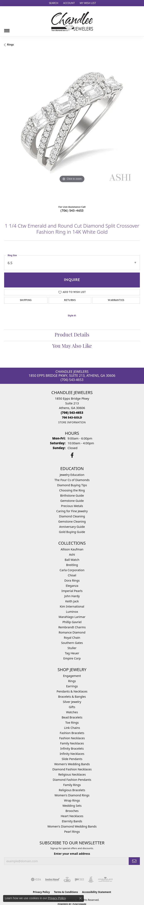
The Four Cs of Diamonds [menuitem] (72, 480)
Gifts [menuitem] (72, 707)
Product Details (72, 335)
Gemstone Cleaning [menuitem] (72, 521)
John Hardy (72, 596)
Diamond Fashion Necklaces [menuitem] (72, 769)
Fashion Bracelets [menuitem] (72, 733)
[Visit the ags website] (105, 879)
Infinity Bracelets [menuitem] (72, 748)
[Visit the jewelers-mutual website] (52, 879)
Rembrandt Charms (72, 627)
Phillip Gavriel (72, 622)
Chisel (72, 575)
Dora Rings (72, 580)
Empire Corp (72, 658)
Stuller (71, 648)
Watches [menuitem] (72, 712)
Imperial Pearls (72, 591)
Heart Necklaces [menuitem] (72, 816)
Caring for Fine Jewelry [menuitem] (72, 511)
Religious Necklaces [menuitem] (72, 774)
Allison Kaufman (72, 549)
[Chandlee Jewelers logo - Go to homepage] (72, 21)
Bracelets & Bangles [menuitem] (72, 697)
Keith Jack (72, 601)
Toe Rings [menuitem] (72, 722)
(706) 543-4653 (72, 211)
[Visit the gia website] (36, 879)
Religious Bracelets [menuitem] (72, 790)
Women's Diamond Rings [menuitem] (72, 795)
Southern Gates (72, 643)
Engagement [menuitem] (72, 676)
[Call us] (72, 417)
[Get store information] (72, 422)
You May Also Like (72, 346)
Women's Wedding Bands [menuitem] (72, 764)
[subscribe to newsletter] (134, 861)
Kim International (72, 606)
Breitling (72, 565)
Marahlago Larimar (72, 617)
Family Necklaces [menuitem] (72, 743)
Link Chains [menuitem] (72, 728)
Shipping (26, 300)
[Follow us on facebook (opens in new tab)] (72, 455)
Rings (10, 44)
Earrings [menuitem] (72, 686)
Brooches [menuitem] (71, 811)
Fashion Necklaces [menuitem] (72, 738)
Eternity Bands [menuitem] (72, 821)
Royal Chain (72, 638)
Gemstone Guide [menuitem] (72, 501)
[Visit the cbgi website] (67, 879)
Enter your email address (72, 854)
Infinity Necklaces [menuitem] (72, 754)
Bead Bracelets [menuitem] (72, 717)
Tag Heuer (72, 653)
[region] (72, 127)
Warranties (116, 300)
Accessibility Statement (96, 892)
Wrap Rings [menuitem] (72, 800)
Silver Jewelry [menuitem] (72, 702)
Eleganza (72, 586)
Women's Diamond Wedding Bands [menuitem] (72, 826)
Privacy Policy (57, 898)
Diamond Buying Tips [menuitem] (72, 485)
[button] (53, 3)
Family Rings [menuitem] (72, 785)
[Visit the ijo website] (79, 879)
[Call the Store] (72, 412)
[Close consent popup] (80, 898)
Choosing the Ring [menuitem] (72, 490)
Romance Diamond (72, 632)
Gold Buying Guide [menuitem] (72, 532)
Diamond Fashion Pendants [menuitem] (72, 780)
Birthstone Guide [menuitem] (72, 495)
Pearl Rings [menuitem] (72, 832)
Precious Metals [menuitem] (72, 506)
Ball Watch (72, 560)
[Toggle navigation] (7, 29)
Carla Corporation (72, 570)
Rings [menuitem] (72, 681)
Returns (70, 300)
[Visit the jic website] (91, 879)
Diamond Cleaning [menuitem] (72, 516)
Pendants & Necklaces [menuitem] (72, 691)
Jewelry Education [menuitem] (72, 475)
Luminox (72, 612)
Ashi (72, 554)
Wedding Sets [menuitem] (72, 806)
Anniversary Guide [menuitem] (72, 527)
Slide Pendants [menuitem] (72, 759)
